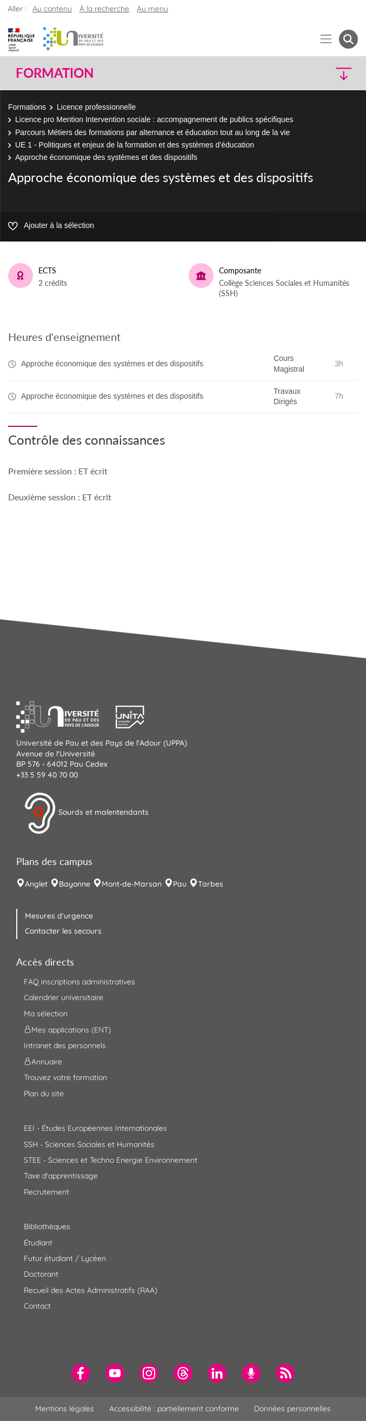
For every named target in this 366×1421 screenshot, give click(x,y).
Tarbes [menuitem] (210, 884)
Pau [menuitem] (180, 884)
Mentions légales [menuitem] (64, 1408)
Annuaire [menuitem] (43, 1062)
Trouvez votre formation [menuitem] (65, 1077)
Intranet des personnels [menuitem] (65, 1045)
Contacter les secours (63, 931)
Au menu (152, 9)
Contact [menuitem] (37, 1306)
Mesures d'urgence (59, 916)
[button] (316, 73)
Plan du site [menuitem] (44, 1093)
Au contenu (52, 9)
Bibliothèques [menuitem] (47, 1226)
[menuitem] (81, 1373)
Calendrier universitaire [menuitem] (63, 997)
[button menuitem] (348, 39)
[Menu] (326, 39)
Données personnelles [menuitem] (292, 1408)
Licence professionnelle (96, 107)
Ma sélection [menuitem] (46, 1013)
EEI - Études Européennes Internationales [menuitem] (95, 1128)
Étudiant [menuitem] (38, 1243)
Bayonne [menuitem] (74, 884)
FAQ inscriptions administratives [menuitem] (79, 982)
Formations (27, 107)
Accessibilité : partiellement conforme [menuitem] (174, 1408)
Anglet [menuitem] (36, 884)
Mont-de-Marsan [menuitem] (132, 884)
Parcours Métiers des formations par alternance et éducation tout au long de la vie (152, 132)
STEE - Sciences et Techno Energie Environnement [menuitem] (110, 1160)
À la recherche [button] (104, 9)
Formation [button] (55, 73)
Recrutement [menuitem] (46, 1192)
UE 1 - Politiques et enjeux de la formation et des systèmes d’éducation (134, 144)
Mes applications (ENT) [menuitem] (67, 1030)
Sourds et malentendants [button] (86, 813)
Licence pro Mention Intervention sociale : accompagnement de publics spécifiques (154, 119)
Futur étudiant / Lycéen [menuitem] (65, 1258)
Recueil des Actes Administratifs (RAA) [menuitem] (90, 1290)
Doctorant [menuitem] (41, 1274)
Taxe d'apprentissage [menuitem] (61, 1176)
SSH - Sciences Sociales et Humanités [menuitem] (89, 1144)
